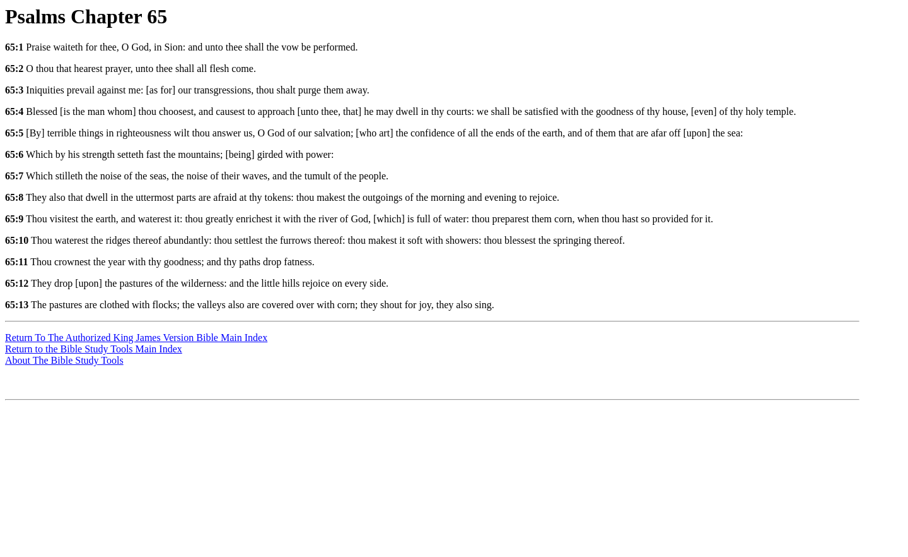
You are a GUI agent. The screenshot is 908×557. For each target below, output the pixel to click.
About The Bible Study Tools (64, 360)
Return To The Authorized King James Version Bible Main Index (136, 337)
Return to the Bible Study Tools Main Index (93, 349)
